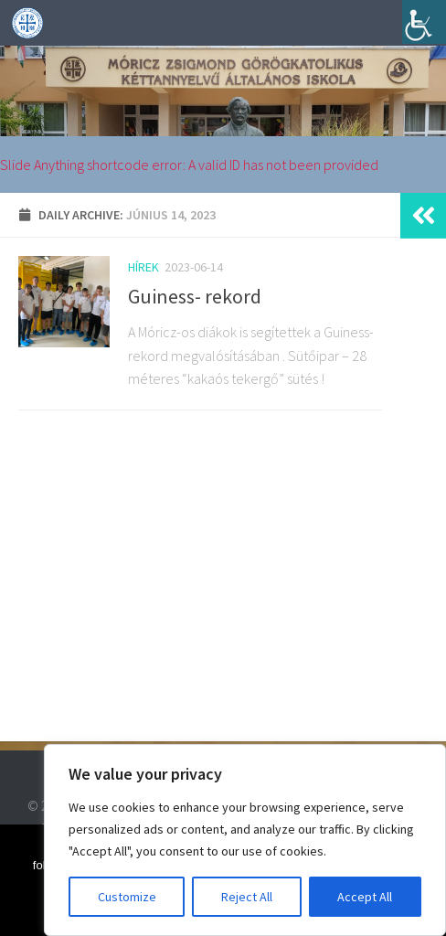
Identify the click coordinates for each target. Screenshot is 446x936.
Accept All (364, 896)
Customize (127, 896)
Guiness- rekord (194, 296)
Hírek (143, 267)
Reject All (246, 896)
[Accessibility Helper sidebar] (424, 22)
